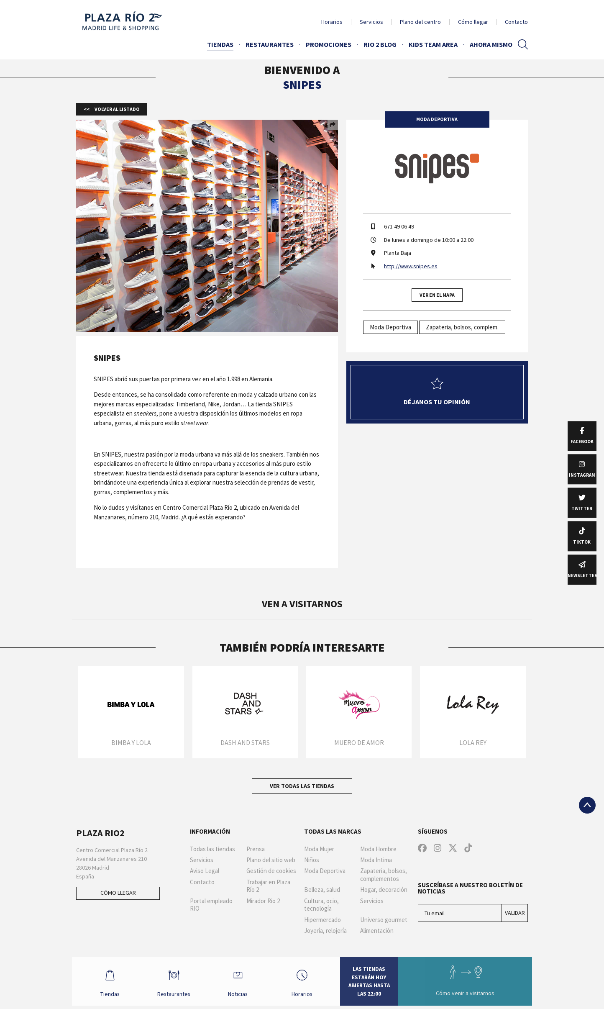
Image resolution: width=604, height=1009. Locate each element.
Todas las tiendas (212, 849)
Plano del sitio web (270, 860)
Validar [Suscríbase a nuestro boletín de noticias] (515, 913)
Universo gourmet (383, 920)
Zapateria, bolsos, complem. (462, 327)
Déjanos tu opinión (437, 391)
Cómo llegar (473, 22)
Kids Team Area (433, 44)
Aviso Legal (204, 871)
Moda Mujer (319, 849)
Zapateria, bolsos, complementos (383, 875)
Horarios (332, 22)
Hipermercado (322, 920)
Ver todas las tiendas (302, 786)
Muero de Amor (359, 742)
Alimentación (377, 931)
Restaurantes (270, 44)
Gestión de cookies (271, 871)
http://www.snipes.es (411, 266)
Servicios (371, 22)
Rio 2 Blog (380, 44)
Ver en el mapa (437, 295)
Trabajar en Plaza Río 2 (268, 886)
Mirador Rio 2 (263, 901)
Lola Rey (472, 742)
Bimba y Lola (131, 742)
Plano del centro (420, 22)
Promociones (328, 44)
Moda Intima (376, 860)
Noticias (238, 982)
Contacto (516, 22)
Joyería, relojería (325, 931)
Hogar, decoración (383, 889)
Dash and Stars (245, 742)
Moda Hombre (378, 849)
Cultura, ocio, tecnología (321, 905)
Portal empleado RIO (211, 905)
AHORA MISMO (491, 44)
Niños (311, 860)
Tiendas (220, 44)
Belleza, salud (322, 889)
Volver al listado (117, 109)
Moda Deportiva (390, 327)
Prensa (255, 849)
